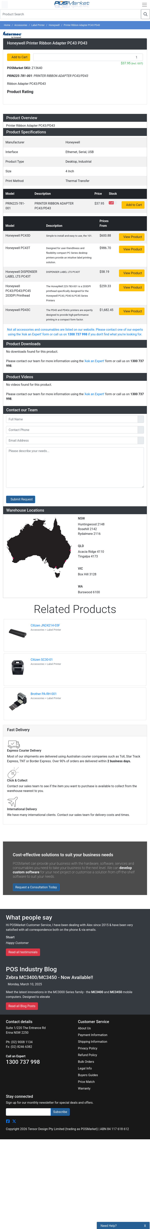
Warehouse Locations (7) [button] (32, 289)
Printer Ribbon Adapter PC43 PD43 (82, 25)
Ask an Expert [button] (20, 277)
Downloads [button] (17, 254)
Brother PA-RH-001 (44, 391)
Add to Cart (20, 131)
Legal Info (85, 765)
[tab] (75, 194)
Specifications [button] (21, 219)
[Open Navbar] (144, 5)
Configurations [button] (21, 231)
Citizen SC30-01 (42, 357)
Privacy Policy (87, 745)
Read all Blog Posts (21, 703)
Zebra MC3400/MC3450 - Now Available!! (49, 674)
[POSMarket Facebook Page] (8, 818)
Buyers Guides (88, 772)
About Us (84, 725)
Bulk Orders (86, 758)
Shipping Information (92, 738)
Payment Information (92, 732)
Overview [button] (16, 194)
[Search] (145, 14)
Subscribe (60, 809)
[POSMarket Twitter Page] (14, 818)
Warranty (84, 785)
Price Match (86, 779)
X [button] (145, 1226)
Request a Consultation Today (36, 584)
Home (7, 25)
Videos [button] (13, 265)
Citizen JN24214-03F (45, 322)
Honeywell (54, 25)
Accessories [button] (19, 242)
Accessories (20, 25)
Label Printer (38, 25)
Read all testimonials (23, 649)
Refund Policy (87, 752)
